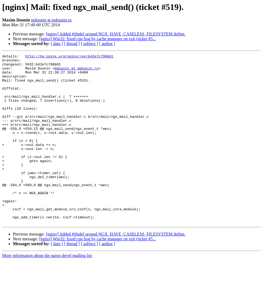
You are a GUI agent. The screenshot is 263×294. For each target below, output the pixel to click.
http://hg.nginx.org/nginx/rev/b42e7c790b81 (69, 56)
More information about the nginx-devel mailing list (47, 289)
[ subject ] (89, 43)
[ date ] (57, 43)
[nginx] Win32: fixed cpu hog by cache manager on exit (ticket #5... (97, 38)
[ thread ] (72, 43)
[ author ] (107, 43)
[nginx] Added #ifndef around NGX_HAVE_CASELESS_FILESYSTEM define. (116, 34)
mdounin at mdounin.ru (51, 20)
